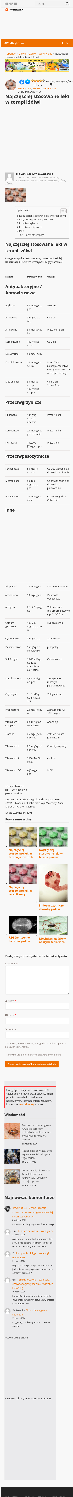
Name (10, 1000)
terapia (34, 180)
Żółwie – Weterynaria (44, 88)
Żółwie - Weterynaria (40, 53)
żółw (62, 180)
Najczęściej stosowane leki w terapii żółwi (42, 215)
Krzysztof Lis (19, 1207)
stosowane (22, 180)
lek (23, 177)
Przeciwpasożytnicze (30, 227)
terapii (42, 180)
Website (11, 1029)
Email (10, 1014)
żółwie (9, 183)
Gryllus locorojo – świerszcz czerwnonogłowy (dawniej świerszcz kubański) (32, 1212)
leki (28, 177)
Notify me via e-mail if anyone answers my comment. (34, 1054)
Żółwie (22, 53)
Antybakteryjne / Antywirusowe (36, 219)
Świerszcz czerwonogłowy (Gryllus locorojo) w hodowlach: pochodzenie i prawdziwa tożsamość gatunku (36, 1132)
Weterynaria (24, 88)
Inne (21, 231)
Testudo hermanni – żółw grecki (36, 1231)
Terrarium (10, 53)
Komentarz (12, 963)
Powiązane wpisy (34, 234)
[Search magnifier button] (67, 3)
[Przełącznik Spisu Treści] (62, 211)
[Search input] (51, 3)
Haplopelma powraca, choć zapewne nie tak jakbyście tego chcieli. (37, 1154)
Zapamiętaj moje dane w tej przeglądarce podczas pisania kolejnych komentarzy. (35, 1045)
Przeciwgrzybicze (28, 223)
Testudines (52, 180)
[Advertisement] (47, 23)
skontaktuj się (26, 1104)
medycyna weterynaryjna (44, 177)
